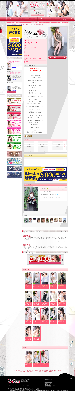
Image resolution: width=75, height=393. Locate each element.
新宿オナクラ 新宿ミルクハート (49, 386)
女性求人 (31, 371)
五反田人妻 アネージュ (48, 383)
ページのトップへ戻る (66, 374)
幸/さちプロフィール (39, 24)
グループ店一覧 (34, 22)
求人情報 (49, 22)
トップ (29, 24)
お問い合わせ (64, 22)
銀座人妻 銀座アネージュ (48, 382)
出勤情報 (26, 370)
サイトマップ (57, 22)
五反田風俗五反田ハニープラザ (49, 387)
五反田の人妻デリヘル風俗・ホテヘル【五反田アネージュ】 (17, 24)
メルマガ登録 (11, 22)
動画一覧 (18, 22)
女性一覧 (33, 24)
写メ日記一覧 (41, 371)
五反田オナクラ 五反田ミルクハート (50, 385)
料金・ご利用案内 (35, 370)
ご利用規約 (42, 22)
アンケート (26, 22)
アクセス (40, 370)
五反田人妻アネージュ (17, 370)
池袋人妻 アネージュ (47, 384)
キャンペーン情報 (45, 370)
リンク (54, 371)
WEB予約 (50, 371)
